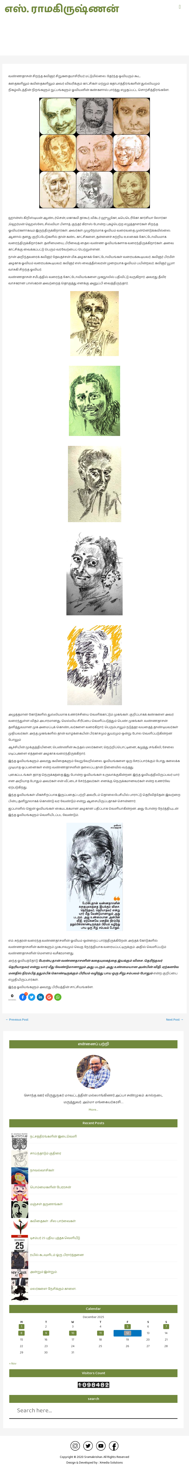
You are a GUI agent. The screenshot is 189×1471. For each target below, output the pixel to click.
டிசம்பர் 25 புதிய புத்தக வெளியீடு (55, 1238)
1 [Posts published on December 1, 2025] (21, 1326)
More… (93, 1109)
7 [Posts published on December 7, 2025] (166, 1326)
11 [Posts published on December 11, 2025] (100, 1333)
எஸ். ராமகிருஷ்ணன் (62, 9)
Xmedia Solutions (111, 1462)
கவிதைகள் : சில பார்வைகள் (53, 1221)
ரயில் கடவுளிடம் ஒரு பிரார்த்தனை (57, 1255)
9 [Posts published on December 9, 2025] (46, 1333)
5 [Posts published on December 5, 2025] (127, 1326)
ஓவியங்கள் (94, 42)
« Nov (12, 1363)
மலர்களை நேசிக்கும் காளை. (53, 1288)
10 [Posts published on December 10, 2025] (72, 1333)
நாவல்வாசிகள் (42, 1170)
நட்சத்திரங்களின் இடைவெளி (53, 1136)
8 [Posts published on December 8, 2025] (21, 1333)
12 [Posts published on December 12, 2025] (127, 1333)
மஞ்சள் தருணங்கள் (46, 1204)
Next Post (175, 1019)
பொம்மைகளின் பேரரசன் (50, 1187)
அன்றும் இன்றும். (43, 1271)
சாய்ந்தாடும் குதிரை (45, 1153)
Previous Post (17, 1019)
